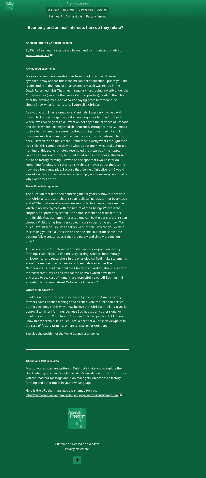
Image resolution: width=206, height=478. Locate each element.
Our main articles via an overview (77, 444)
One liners (68, 9)
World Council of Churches (82, 333)
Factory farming (96, 16)
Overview (102, 9)
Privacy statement (77, 449)
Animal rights (73, 16)
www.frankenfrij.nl (37, 55)
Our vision (53, 9)
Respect (83, 325)
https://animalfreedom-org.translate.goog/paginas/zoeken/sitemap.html (72, 395)
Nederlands (82, 3)
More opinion (86, 9)
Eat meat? (55, 16)
